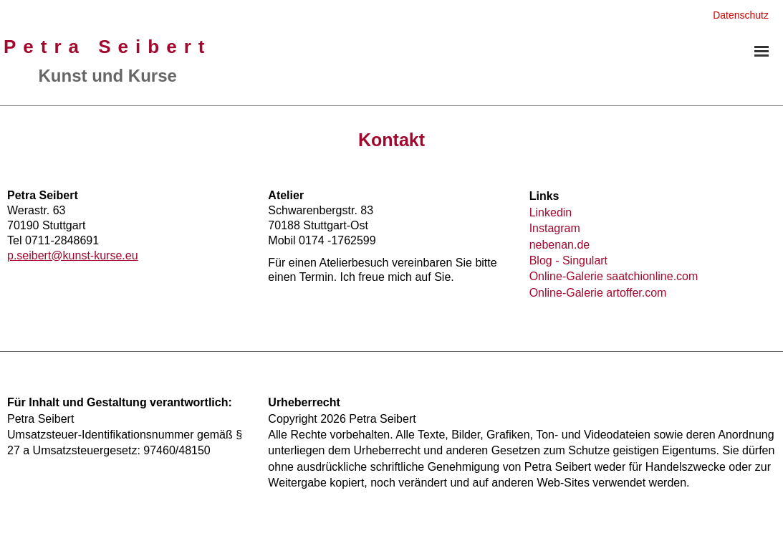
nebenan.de (559, 245)
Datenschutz (741, 15)
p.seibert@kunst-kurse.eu (72, 255)
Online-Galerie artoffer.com (598, 293)
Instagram (554, 228)
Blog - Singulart (568, 260)
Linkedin (550, 212)
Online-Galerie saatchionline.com (613, 276)
